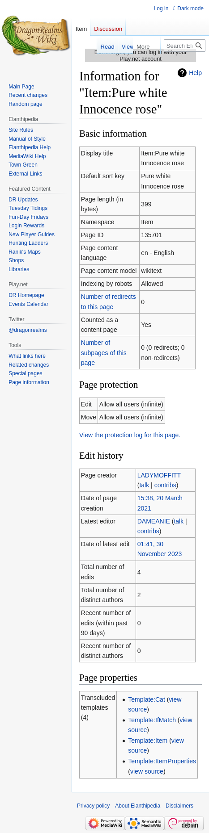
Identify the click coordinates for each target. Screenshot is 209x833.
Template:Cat (146, 699)
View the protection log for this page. (129, 435)
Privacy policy (93, 806)
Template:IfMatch (152, 720)
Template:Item (147, 740)
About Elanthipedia (137, 806)
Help (195, 72)
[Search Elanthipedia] (184, 45)
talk (144, 485)
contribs (165, 485)
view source (146, 771)
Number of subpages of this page (104, 352)
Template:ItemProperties (162, 761)
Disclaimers (179, 806)
